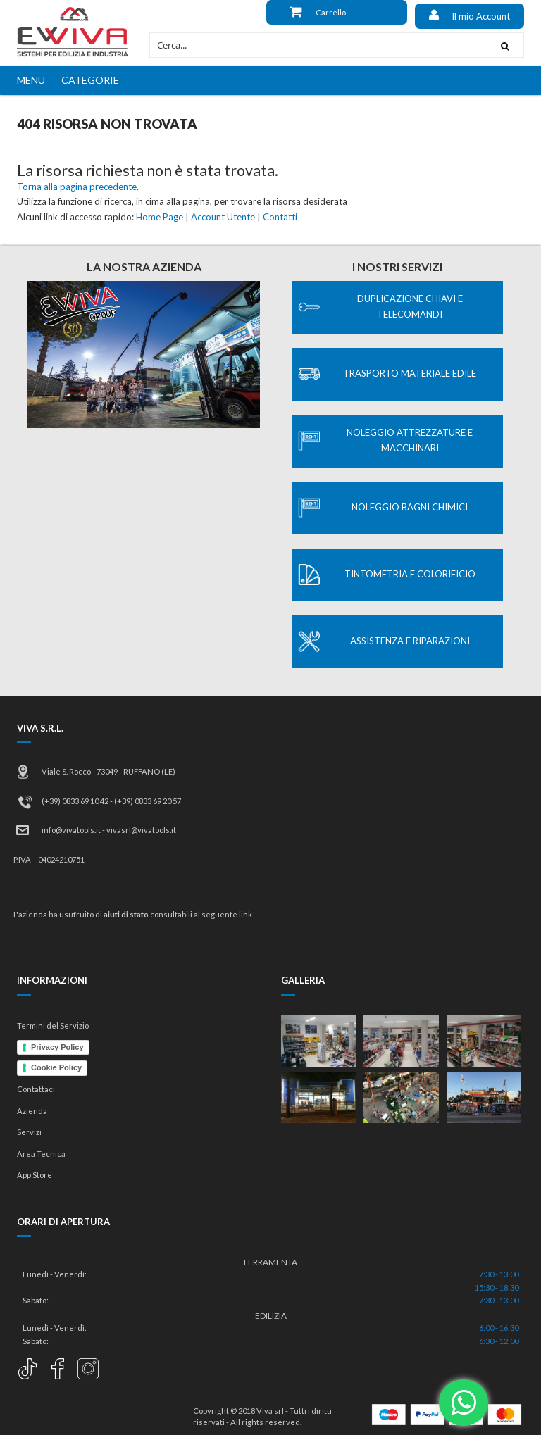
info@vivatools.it (71, 829)
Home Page (159, 217)
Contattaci (36, 1089)
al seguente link (223, 914)
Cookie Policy (56, 1067)
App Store (34, 1174)
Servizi (29, 1131)
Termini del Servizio (53, 1025)
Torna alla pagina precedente (77, 186)
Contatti (280, 217)
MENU (31, 80)
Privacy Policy (57, 1047)
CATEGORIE (90, 80)
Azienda (32, 1110)
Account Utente (223, 217)
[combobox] (318, 45)
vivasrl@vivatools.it (141, 829)
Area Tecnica (41, 1153)
